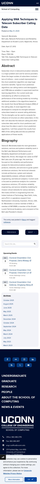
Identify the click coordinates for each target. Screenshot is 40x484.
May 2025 (7, 311)
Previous (10, 232)
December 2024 (9, 319)
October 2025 (8, 300)
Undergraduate (14, 376)
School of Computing (10, 9)
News (24, 220)
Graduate (9, 381)
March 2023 (7, 345)
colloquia (7, 222)
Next (31, 232)
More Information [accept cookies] (14, 479)
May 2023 (7, 342)
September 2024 (9, 326)
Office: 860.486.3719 (14, 437)
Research (9, 386)
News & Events (13, 407)
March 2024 (7, 334)
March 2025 (7, 315)
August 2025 (8, 304)
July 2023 (7, 338)
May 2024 (7, 330)
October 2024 (8, 323)
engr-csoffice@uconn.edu (15, 445)
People (7, 392)
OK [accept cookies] (30, 479)
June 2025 (7, 308)
